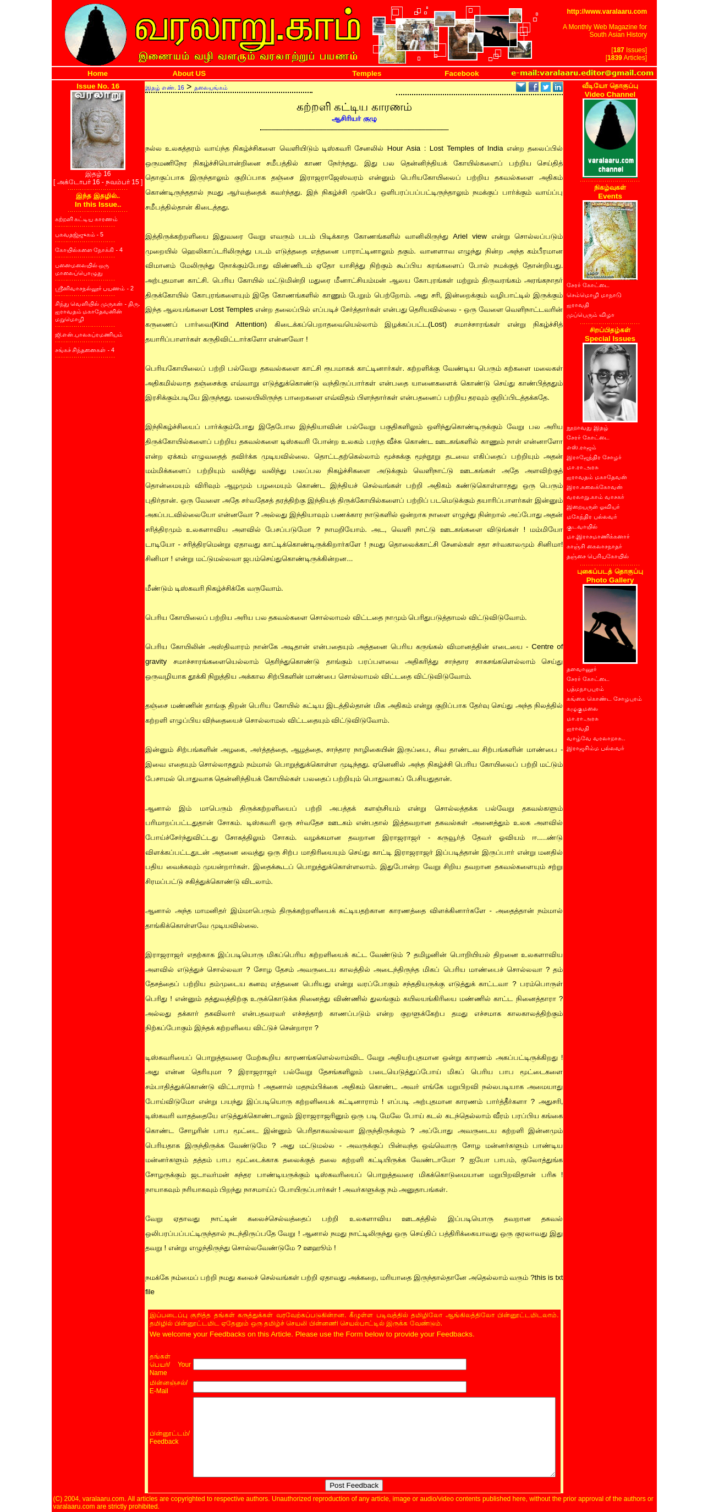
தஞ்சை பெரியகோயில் (598, 556)
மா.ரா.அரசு (583, 467)
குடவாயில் (582, 526)
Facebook (461, 73)
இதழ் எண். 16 (164, 87)
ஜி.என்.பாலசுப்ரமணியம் (89, 334)
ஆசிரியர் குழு (354, 118)
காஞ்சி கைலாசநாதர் (594, 546)
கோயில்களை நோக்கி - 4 (89, 249)
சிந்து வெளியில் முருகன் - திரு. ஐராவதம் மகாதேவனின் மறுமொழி (97, 311)
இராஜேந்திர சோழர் (594, 457)
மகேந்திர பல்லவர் (592, 516)
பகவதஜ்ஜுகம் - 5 (79, 234)
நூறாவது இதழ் (587, 427)
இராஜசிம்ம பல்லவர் (595, 748)
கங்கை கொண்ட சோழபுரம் (604, 698)
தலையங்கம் (211, 87)
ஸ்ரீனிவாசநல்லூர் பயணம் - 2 (94, 288)
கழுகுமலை (582, 708)
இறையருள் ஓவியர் (593, 506)
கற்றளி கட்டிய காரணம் (86, 219)
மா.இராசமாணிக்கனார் (598, 536)
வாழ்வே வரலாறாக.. (596, 738)
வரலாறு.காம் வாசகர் (595, 496)
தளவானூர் (582, 669)
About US (189, 73)
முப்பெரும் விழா (590, 314)
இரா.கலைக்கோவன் (595, 486)
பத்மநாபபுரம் (585, 688)
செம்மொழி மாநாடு (594, 295)
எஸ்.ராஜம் (581, 447)
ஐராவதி (578, 304)
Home (97, 73)
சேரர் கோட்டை (588, 285)
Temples (366, 73)
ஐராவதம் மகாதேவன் (597, 477)
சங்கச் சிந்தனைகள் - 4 (84, 350)
